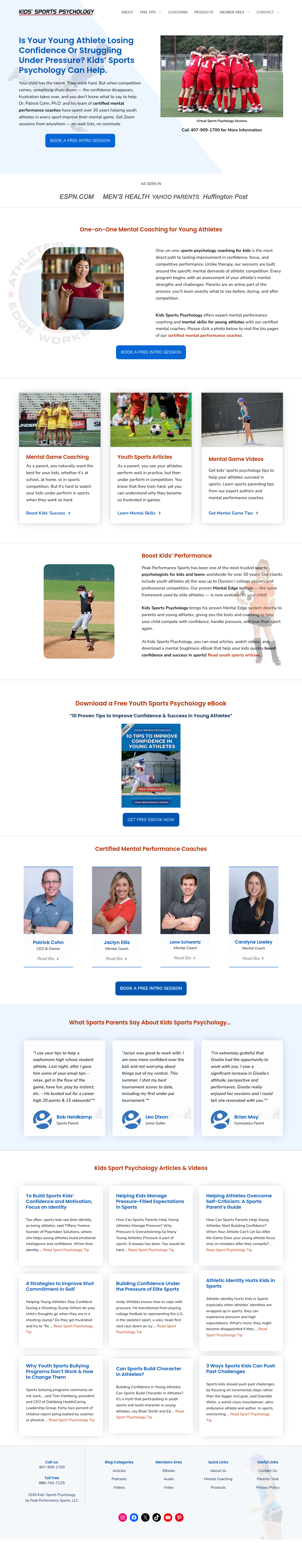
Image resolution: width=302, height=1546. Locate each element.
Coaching (178, 12)
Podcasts (119, 1479)
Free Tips (152, 12)
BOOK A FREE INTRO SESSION (80, 140)
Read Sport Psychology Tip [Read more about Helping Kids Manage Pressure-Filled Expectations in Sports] (151, 1250)
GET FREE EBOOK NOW (150, 820)
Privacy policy (268, 1487)
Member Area (236, 12)
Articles (119, 1470)
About (127, 12)
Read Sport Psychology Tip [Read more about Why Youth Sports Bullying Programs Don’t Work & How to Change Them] (71, 1420)
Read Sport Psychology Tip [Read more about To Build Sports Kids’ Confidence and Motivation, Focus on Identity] (66, 1250)
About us (218, 1470)
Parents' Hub (268, 1479)
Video (169, 1487)
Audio (169, 1479)
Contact (270, 12)
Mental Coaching (218, 1479)
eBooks (168, 1470)
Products (203, 12)
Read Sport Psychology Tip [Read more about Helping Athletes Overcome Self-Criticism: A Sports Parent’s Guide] (229, 1250)
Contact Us (268, 1470)
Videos (119, 1487)
